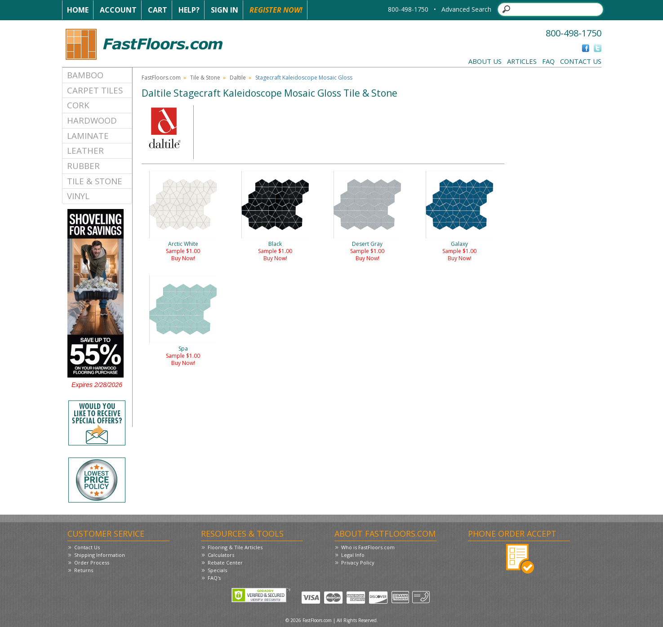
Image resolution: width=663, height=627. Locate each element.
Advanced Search (466, 9)
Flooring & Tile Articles (235, 547)
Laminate (88, 135)
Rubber (83, 165)
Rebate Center (225, 562)
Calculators (221, 554)
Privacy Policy (357, 562)
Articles (522, 61)
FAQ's (214, 577)
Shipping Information (99, 554)
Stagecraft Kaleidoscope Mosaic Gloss (303, 77)
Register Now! (276, 10)
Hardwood (92, 120)
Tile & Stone (94, 181)
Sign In (224, 10)
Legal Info (353, 554)
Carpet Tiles (95, 90)
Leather (85, 150)
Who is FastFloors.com (368, 547)
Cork (78, 105)
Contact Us (580, 61)
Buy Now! (183, 258)
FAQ (548, 61)
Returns (83, 570)
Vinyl (78, 195)
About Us (485, 61)
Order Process (91, 562)
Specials (217, 570)
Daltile (238, 77)
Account (118, 10)
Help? (189, 10)
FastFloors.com (161, 77)
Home (78, 10)
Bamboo (85, 74)
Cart (157, 10)
